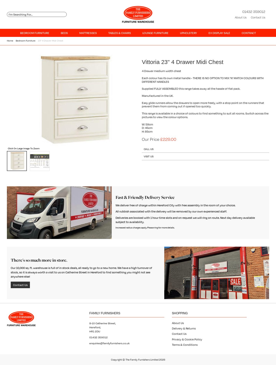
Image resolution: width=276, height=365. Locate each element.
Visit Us (149, 156)
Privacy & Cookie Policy (187, 339)
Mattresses (88, 33)
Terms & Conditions (185, 344)
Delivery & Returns (184, 328)
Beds (64, 33)
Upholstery (188, 33)
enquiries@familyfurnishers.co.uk (109, 343)
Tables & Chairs (119, 33)
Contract (249, 33)
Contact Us (258, 17)
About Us (240, 17)
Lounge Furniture (155, 33)
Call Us (149, 149)
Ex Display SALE (219, 33)
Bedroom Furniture (34, 33)
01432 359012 (253, 11)
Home (10, 40)
